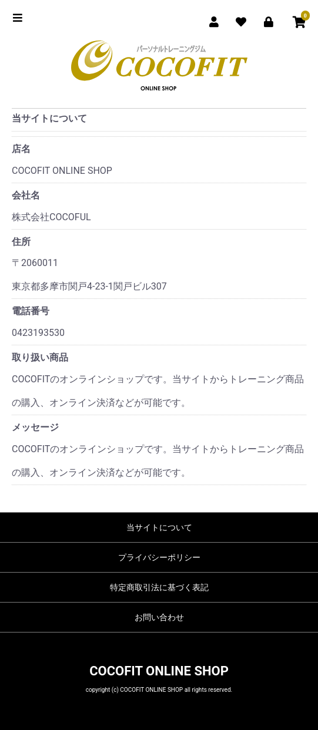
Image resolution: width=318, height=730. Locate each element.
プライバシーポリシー (159, 557)
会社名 (26, 195)
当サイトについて (159, 527)
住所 (21, 241)
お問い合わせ (159, 617)
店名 (21, 148)
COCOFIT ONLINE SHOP (159, 671)
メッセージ (35, 427)
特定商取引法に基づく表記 (159, 587)
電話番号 (30, 311)
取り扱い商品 (40, 357)
